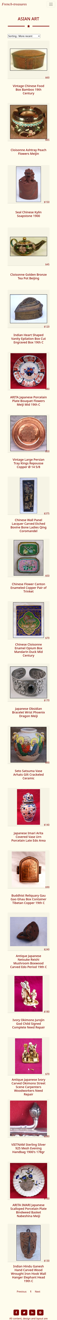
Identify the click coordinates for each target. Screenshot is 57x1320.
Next (37, 1291)
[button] (16, 1312)
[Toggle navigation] (51, 4)
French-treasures (14, 4)
